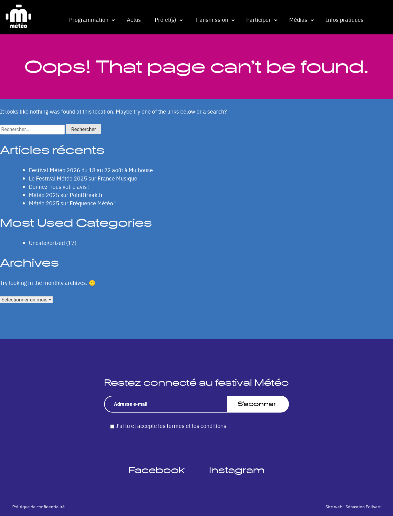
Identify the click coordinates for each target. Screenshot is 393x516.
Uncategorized (47, 242)
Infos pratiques (345, 19)
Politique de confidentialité (38, 506)
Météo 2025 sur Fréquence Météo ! (72, 203)
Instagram (237, 470)
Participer (258, 19)
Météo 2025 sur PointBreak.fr (66, 195)
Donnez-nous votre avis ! (59, 186)
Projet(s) (165, 19)
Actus (134, 19)
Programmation (88, 19)
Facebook (157, 470)
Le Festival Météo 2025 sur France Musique (83, 178)
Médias (298, 19)
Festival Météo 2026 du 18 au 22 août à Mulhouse (91, 170)
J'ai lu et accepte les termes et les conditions (170, 425)
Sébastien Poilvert (363, 506)
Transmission (211, 19)
